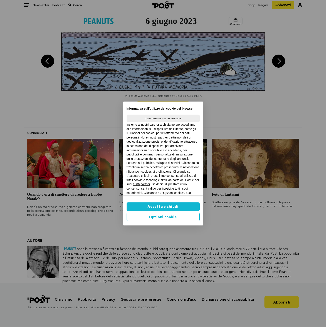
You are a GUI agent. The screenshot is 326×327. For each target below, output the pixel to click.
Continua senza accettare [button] (163, 118)
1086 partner (141, 184)
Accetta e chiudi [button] (162, 206)
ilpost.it (167, 188)
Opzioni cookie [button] (163, 217)
